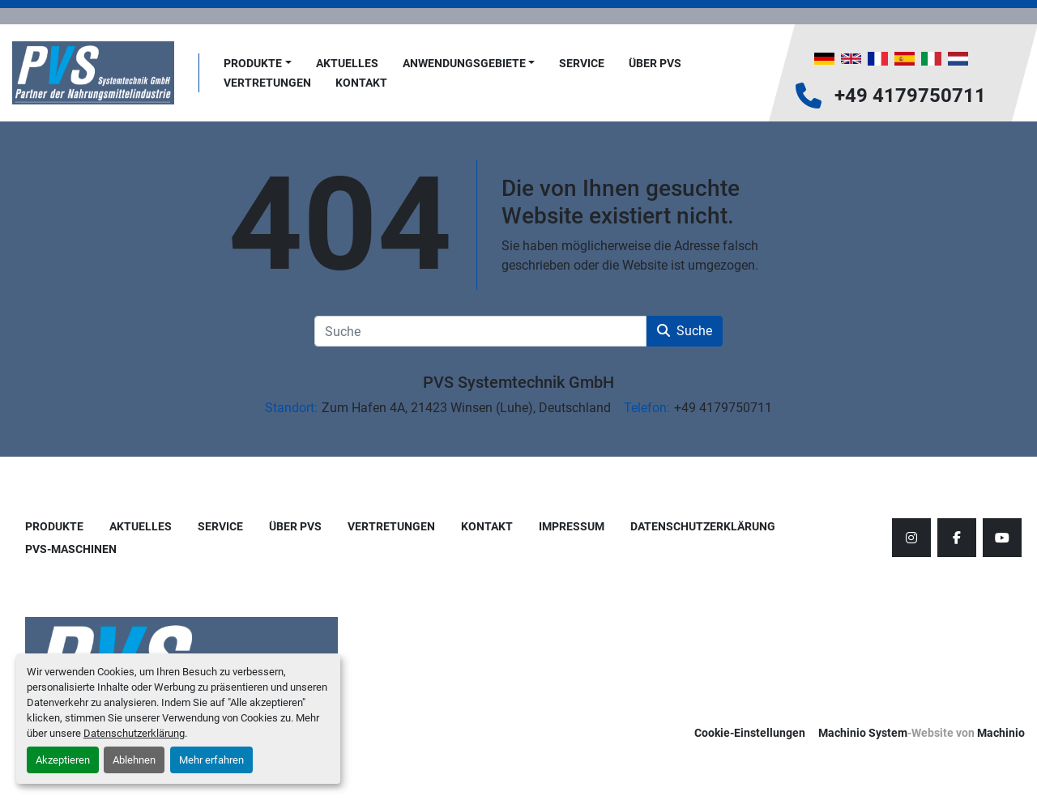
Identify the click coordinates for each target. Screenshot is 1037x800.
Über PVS (655, 63)
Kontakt (361, 82)
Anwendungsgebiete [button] (464, 63)
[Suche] (480, 331)
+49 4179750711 (910, 95)
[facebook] (956, 537)
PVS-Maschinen (71, 549)
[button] (258, 63)
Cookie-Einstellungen (749, 732)
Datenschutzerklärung (134, 733)
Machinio (1001, 732)
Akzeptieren (63, 760)
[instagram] (911, 537)
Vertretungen (267, 82)
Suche (684, 330)
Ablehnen (134, 760)
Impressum (571, 526)
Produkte (253, 63)
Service (581, 63)
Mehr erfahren (211, 760)
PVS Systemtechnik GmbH (518, 382)
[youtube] (1002, 537)
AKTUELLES (347, 63)
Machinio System (862, 732)
